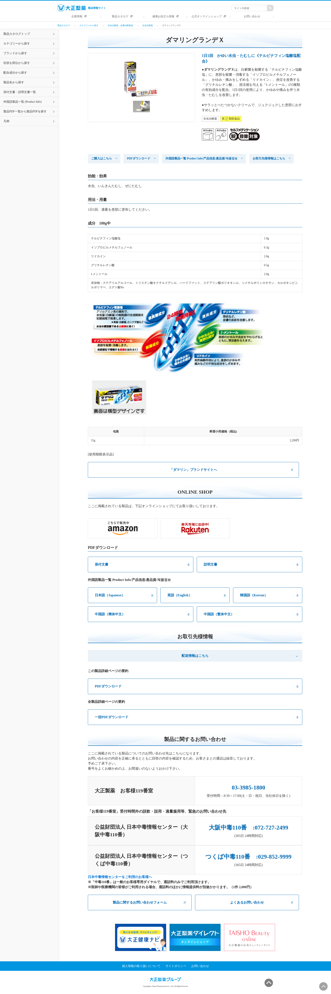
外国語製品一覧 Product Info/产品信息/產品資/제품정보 (202, 158)
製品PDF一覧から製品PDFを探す (25, 111)
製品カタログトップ (16, 33)
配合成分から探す (15, 72)
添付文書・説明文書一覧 (19, 92)
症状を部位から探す (16, 63)
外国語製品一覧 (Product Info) (22, 101)
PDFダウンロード (138, 158)
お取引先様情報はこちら (269, 158)
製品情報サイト (81, 8)
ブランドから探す (15, 53)
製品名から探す (13, 82)
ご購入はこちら (101, 158)
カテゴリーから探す (16, 43)
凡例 (6, 121)
